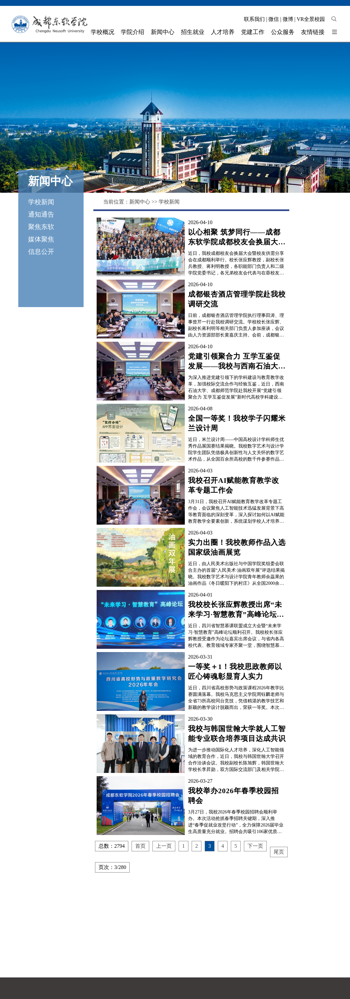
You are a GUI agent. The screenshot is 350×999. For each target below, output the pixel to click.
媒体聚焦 (41, 239)
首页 (140, 846)
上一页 (164, 846)
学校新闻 (41, 201)
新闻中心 (139, 202)
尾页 (279, 852)
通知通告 (41, 214)
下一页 (255, 846)
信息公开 (41, 251)
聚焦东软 (41, 226)
